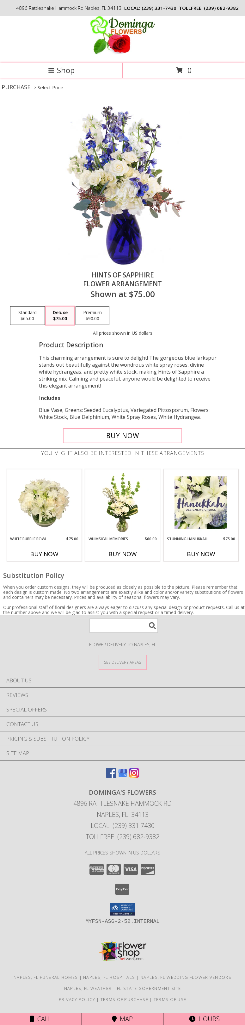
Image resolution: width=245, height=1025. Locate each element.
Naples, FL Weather (88, 988)
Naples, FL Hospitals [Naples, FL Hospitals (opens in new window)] (109, 977)
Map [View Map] (122, 1019)
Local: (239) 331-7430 (123, 825)
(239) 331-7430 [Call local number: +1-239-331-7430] (159, 8)
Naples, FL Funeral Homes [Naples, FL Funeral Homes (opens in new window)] (46, 977)
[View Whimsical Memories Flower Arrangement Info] (122, 503)
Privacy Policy (77, 999)
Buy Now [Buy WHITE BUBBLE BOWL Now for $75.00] (44, 554)
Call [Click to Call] (40, 1019)
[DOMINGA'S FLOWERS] (122, 54)
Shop (61, 70)
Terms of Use (170, 999)
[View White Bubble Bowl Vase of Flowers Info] (44, 503)
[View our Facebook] (111, 776)
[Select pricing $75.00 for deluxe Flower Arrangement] (60, 316)
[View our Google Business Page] (123, 776)
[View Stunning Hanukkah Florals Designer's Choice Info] (201, 503)
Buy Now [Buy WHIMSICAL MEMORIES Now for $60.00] (122, 554)
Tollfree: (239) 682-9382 (122, 836)
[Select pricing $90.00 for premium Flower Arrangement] (92, 316)
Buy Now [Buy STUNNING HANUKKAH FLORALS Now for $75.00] (201, 554)
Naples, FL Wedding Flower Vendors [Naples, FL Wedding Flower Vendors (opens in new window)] (185, 977)
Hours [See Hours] (204, 1019)
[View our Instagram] (134, 776)
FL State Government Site (149, 988)
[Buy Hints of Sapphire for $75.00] (122, 435)
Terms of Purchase (124, 999)
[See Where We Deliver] (123, 662)
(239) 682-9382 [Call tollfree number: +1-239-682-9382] (221, 8)
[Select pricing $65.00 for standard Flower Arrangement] (27, 316)
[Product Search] (123, 625)
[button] (122, 909)
